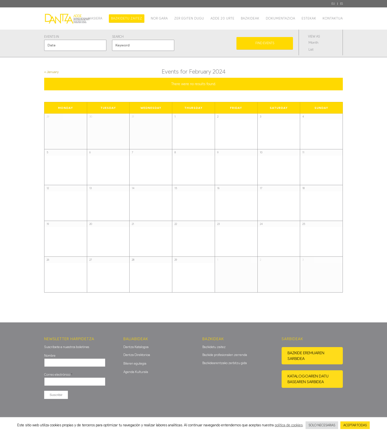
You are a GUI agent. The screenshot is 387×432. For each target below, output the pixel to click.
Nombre (50, 355)
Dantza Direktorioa (136, 355)
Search (118, 37)
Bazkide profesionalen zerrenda (224, 355)
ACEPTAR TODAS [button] (355, 425)
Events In (51, 37)
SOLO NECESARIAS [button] (322, 425)
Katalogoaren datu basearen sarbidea (308, 379)
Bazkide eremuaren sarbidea (306, 356)
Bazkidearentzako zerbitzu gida (224, 363)
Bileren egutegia (134, 363)
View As (314, 36)
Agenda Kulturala (135, 372)
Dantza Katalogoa (136, 347)
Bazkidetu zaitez (214, 347)
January (51, 72)
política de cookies (289, 425)
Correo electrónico (58, 374)
